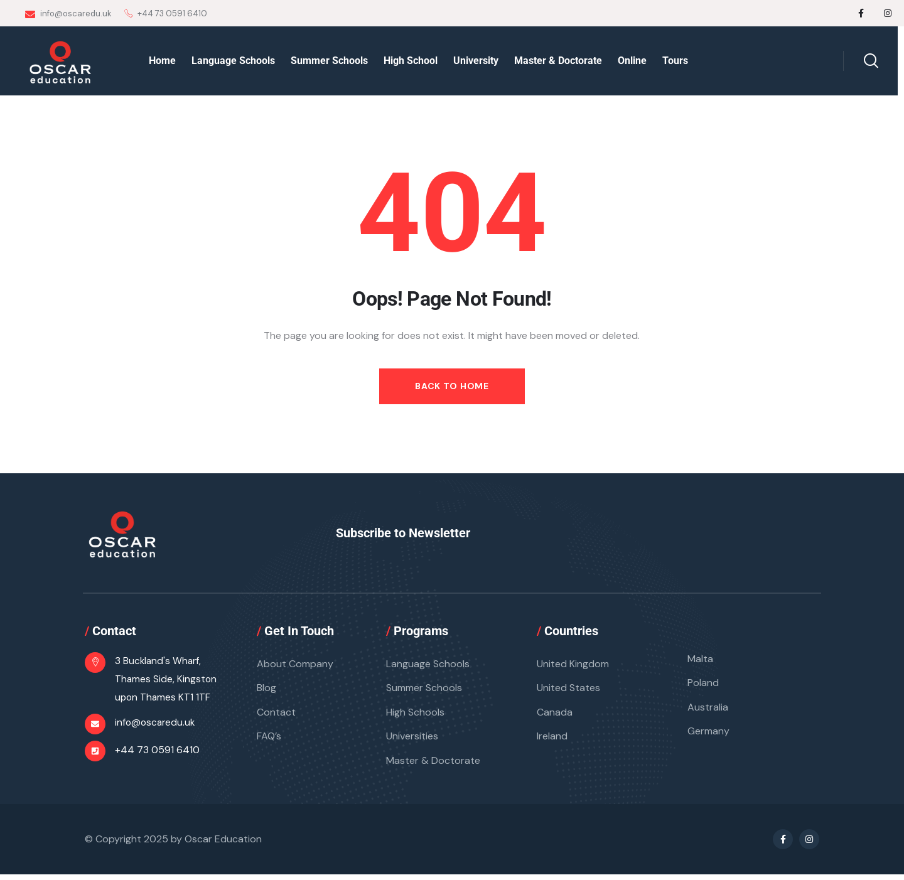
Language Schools (428, 665)
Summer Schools (424, 690)
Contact (276, 715)
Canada (555, 715)
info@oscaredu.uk (68, 13)
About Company (295, 665)
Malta (700, 660)
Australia (707, 710)
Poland (703, 685)
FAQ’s (269, 740)
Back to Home (451, 386)
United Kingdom (573, 665)
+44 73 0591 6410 (157, 752)
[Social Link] (861, 13)
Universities (412, 740)
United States (568, 690)
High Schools (415, 715)
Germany (708, 735)
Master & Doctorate (433, 765)
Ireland (552, 740)
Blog (266, 690)
